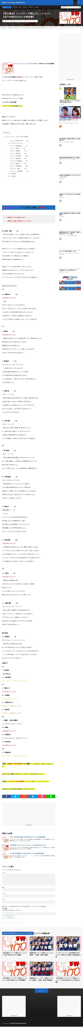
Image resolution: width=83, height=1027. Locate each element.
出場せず (12, 176)
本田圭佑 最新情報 (65, 272)
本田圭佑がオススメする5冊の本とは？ (67, 270)
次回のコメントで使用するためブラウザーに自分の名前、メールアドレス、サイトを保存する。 (24, 906)
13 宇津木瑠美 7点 (18, 161)
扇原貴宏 (75, 235)
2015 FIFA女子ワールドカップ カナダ (28, 21)
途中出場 (12, 174)
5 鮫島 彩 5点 (17, 148)
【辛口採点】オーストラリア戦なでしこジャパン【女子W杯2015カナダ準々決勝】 (68, 980)
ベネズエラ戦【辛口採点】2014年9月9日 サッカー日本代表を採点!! (28, 837)
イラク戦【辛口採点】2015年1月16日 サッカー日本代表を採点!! (27, 853)
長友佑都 (15, 7)
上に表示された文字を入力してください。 (12, 910)
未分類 (63, 254)
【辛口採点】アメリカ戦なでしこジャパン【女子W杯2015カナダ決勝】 (14, 954)
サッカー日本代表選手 (65, 123)
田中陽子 (62, 178)
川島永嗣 (76, 123)
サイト (3, 899)
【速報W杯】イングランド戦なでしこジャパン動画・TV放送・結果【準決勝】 (41, 979)
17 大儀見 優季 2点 (19, 171)
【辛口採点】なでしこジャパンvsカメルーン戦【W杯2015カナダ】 (28, 845)
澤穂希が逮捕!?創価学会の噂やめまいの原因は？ (70, 158)
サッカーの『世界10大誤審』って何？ (67, 251)
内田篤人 (31, 7)
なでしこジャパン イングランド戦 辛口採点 (16, 137)
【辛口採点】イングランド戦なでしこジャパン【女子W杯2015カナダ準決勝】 (14, 979)
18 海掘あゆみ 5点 (18, 146)
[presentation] (11, 920)
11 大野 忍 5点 (18, 169)
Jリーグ (62, 235)
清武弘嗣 (72, 142)
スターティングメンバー (15, 143)
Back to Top (41, 991)
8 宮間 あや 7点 (18, 164)
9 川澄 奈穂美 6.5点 (19, 166)
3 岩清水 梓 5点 (18, 153)
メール (3, 893)
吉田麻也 (37, 7)
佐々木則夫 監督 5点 (19, 141)
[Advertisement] (28, 44)
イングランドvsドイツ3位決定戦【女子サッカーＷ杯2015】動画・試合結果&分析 (68, 955)
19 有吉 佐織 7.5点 (18, 156)
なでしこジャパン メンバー (66, 159)
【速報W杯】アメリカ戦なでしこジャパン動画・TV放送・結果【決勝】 (41, 954)
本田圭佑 (25, 7)
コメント (4, 872)
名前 (3, 887)
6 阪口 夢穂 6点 (18, 159)
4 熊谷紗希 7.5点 (18, 151)
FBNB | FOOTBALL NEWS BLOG (19, 1023)
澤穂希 (74, 159)
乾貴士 (20, 7)
